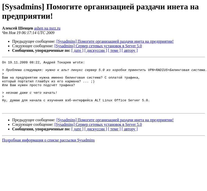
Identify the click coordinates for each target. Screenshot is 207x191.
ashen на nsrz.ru (47, 28)
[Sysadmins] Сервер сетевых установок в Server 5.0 (98, 46)
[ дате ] (77, 50)
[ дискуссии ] (95, 50)
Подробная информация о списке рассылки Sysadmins (48, 150)
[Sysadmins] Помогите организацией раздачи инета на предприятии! (115, 41)
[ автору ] (129, 50)
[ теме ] (114, 50)
